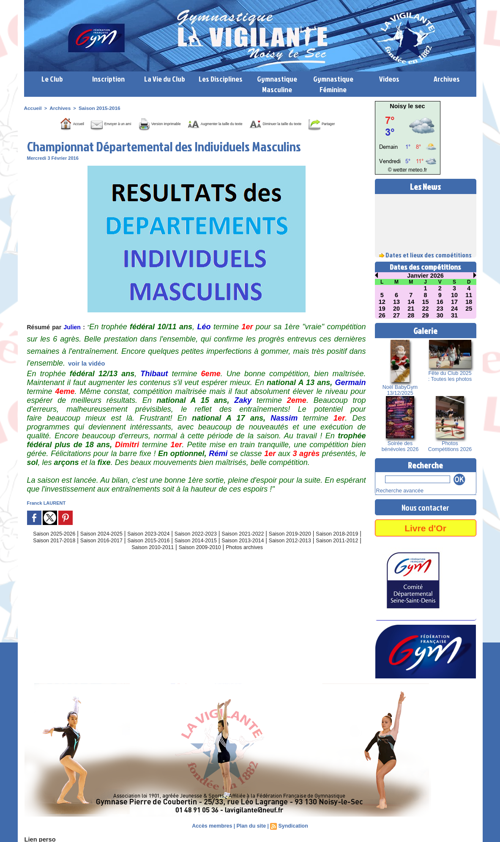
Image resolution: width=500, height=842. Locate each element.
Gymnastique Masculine (277, 84)
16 (440, 301)
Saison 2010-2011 (182, 558)
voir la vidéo (86, 375)
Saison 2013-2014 (300, 552)
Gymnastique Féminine (333, 84)
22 (425, 308)
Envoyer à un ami (98, 123)
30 (440, 315)
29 (425, 315)
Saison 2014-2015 (247, 552)
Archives (447, 79)
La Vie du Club (164, 79)
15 (425, 301)
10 (454, 295)
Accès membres (213, 825)
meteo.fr (416, 170)
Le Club (52, 79)
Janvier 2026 (425, 275)
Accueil (32, 107)
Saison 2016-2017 (141, 552)
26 (382, 315)
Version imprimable (168, 123)
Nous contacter (425, 506)
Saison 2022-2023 (212, 545)
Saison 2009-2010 (236, 558)
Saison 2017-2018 (88, 552)
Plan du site (251, 825)
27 (396, 315)
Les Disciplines (221, 79)
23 (440, 308)
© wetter (399, 170)
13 (396, 301)
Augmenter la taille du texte (249, 123)
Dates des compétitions (425, 267)
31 (454, 315)
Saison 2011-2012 (130, 558)
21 (410, 308)
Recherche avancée (397, 490)
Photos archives (286, 558)
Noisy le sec (408, 106)
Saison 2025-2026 (54, 545)
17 (454, 301)
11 (469, 295)
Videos (389, 79)
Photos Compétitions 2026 (450, 446)
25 (469, 308)
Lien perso (38, 838)
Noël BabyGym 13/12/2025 (400, 390)
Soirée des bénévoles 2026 (400, 446)
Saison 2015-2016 (95, 107)
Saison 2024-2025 (106, 545)
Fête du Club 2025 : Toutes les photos (450, 376)
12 (382, 301)
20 (396, 308)
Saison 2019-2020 (318, 545)
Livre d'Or (425, 527)
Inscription (108, 79)
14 (410, 301)
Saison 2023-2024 (159, 545)
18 (469, 301)
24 (454, 308)
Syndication (292, 825)
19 (382, 308)
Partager (207, 135)
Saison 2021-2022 (265, 545)
